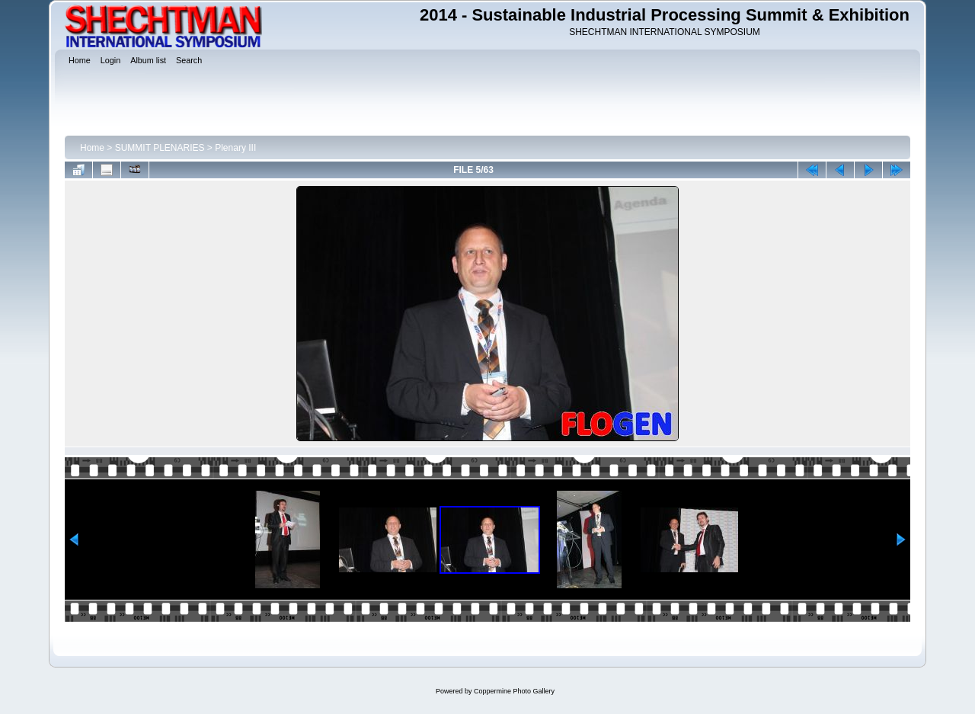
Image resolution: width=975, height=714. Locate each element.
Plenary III (235, 147)
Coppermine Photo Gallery (514, 691)
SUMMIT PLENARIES (160, 147)
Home (92, 147)
